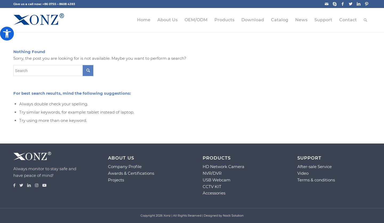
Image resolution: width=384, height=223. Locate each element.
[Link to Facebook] (342, 4)
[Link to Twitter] (350, 4)
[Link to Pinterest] (367, 4)
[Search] (365, 20)
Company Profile (125, 166)
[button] (7, 34)
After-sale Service (314, 166)
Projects (116, 179)
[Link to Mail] (326, 4)
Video (303, 173)
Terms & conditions (316, 179)
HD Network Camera (223, 166)
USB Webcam (216, 179)
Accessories (214, 193)
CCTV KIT (212, 186)
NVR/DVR (212, 173)
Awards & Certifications (131, 173)
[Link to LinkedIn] (358, 4)
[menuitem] (144, 20)
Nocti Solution (233, 215)
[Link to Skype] (334, 4)
